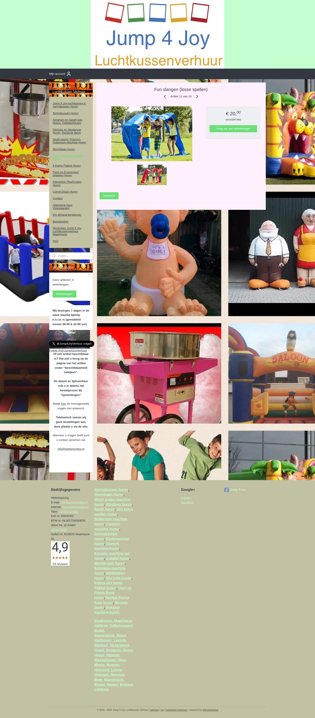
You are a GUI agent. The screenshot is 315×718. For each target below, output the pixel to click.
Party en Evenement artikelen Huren (66, 174)
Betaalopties (60, 221)
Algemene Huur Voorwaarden (62, 206)
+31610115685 (68, 511)
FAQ (55, 241)
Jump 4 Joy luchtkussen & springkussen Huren (69, 105)
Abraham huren (119, 504)
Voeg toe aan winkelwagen (233, 128)
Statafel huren (117, 558)
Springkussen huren (111, 490)
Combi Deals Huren (65, 191)
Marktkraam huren (109, 563)
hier (63, 403)
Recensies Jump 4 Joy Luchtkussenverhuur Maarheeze (67, 231)
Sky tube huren (118, 578)
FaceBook (187, 502)
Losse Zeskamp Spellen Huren (68, 157)
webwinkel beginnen (176, 710)
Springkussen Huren (66, 113)
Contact (58, 198)
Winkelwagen (64, 294)
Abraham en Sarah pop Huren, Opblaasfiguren (67, 121)
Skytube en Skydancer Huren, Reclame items (67, 131)
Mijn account (60, 74)
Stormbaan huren (64, 149)
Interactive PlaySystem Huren (67, 183)
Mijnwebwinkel (210, 710)
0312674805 (59, 529)
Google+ (186, 497)
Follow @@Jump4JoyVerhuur (68, 350)
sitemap (154, 710)
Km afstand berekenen (67, 214)
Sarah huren (104, 509)
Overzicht (109, 195)
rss (162, 710)
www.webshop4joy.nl (75, 507)
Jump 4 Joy (56, 335)
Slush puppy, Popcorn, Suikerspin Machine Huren (69, 141)
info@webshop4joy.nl (71, 449)
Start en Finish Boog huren (112, 593)
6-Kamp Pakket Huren (67, 165)
